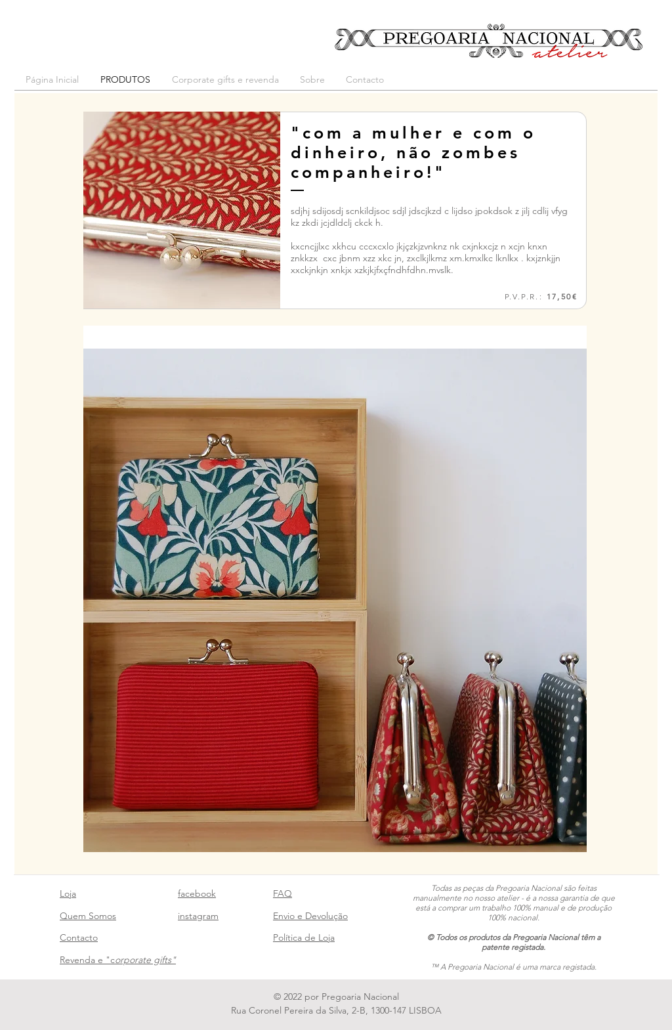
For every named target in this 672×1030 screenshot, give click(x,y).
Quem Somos (88, 916)
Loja (68, 893)
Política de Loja (304, 937)
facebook (197, 893)
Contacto (79, 937)
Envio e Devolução (310, 916)
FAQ (282, 893)
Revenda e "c (118, 960)
